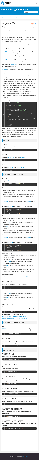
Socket (23, 44)
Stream (6, 201)
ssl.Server (13, 64)
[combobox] (31, 12)
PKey (7, 226)
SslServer (7, 59)
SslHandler (7, 52)
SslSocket (7, 44)
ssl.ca (24, 308)
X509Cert (8, 222)
